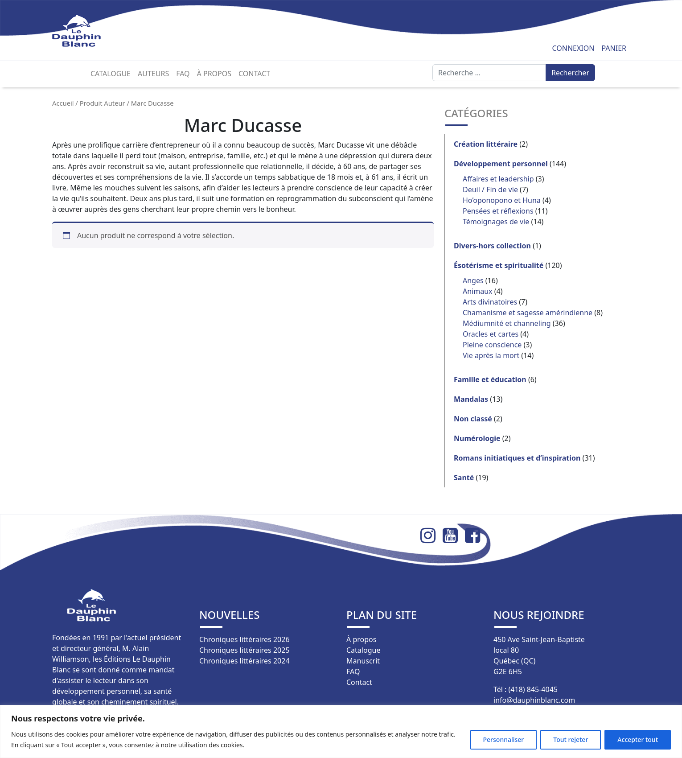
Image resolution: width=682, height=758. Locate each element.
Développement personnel (501, 164)
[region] (341, 731)
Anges (473, 280)
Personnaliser (503, 739)
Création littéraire (486, 144)
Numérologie (477, 438)
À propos (214, 73)
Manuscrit (363, 661)
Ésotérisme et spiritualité (498, 265)
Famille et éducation (490, 379)
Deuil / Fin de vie (490, 189)
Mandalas (471, 399)
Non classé (473, 419)
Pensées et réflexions (498, 211)
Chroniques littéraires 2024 (244, 661)
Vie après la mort (491, 355)
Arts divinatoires (490, 302)
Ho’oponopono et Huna (502, 200)
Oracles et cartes (490, 334)
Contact (254, 73)
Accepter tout (637, 739)
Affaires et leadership (498, 179)
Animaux (478, 291)
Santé (464, 477)
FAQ (182, 73)
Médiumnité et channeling (507, 323)
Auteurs (153, 73)
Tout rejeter (570, 739)
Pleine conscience (492, 345)
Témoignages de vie (496, 222)
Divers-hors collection (492, 246)
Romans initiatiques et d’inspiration (517, 458)
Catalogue (110, 73)
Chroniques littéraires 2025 (244, 650)
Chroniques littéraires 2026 (244, 639)
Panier (613, 48)
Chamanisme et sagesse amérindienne (527, 312)
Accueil (63, 103)
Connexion (573, 48)
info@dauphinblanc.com (534, 700)
